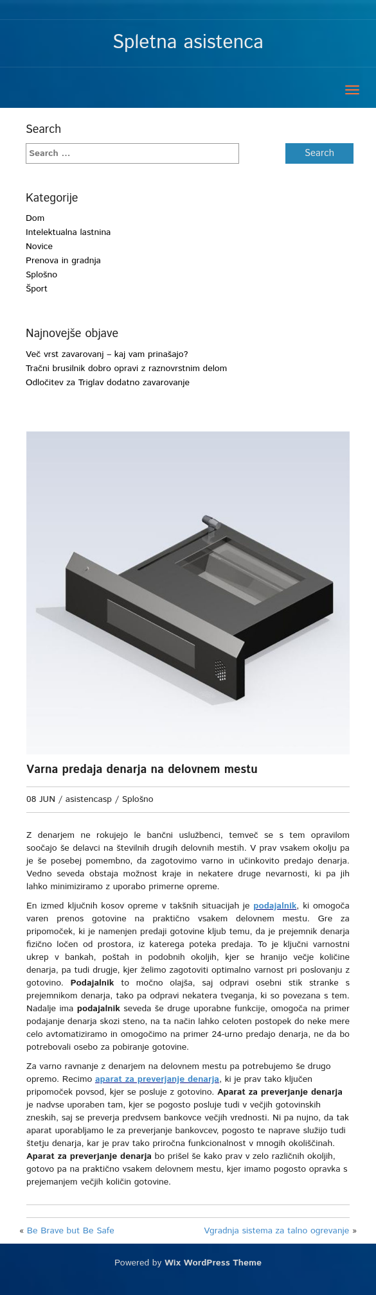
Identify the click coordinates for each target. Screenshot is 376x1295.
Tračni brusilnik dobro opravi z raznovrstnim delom (126, 368)
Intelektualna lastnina (68, 232)
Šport (37, 288)
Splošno (41, 274)
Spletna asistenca (188, 42)
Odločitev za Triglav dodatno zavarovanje (108, 382)
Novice (39, 246)
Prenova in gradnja (63, 260)
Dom (35, 218)
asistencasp (89, 799)
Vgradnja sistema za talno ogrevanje (276, 1243)
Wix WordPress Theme (213, 1275)
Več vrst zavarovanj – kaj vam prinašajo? (107, 354)
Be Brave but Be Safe (70, 1243)
